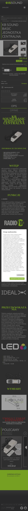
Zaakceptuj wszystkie (17, 278)
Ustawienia (20, 275)
